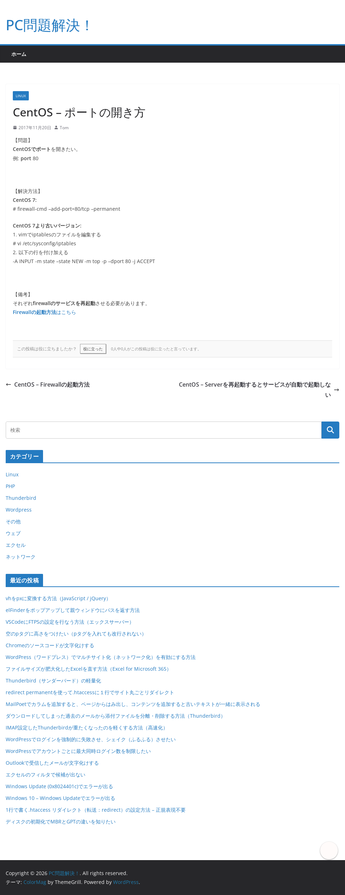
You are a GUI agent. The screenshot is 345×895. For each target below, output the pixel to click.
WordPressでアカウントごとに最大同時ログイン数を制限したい (78, 751)
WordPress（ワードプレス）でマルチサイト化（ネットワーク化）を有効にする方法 (101, 657)
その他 (13, 521)
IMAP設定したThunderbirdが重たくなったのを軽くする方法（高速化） (87, 727)
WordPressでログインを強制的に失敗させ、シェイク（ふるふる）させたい (91, 739)
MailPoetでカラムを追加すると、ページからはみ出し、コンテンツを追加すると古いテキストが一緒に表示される (133, 704)
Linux (21, 95)
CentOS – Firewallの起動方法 (48, 384)
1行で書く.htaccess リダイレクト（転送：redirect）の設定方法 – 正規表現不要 (96, 809)
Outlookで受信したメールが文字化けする (52, 762)
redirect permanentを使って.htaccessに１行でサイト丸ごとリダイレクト (90, 692)
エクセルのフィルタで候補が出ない (45, 774)
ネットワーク (21, 556)
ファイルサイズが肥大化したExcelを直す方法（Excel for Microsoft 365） (88, 668)
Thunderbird (21, 497)
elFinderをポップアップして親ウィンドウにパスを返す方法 (73, 610)
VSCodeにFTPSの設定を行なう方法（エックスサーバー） (70, 621)
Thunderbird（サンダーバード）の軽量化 (53, 680)
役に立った (93, 348)
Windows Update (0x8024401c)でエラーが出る (59, 786)
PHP (10, 486)
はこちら (44, 312)
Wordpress (19, 509)
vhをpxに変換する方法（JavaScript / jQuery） (58, 598)
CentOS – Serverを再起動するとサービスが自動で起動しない (259, 390)
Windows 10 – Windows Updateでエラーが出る (60, 798)
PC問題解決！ (50, 25)
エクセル (16, 544)
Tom (64, 128)
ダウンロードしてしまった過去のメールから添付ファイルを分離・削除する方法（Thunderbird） (115, 715)
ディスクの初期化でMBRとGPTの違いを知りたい (61, 821)
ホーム (18, 54)
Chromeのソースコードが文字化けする (50, 645)
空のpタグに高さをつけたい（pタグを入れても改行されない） (76, 633)
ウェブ (13, 533)
